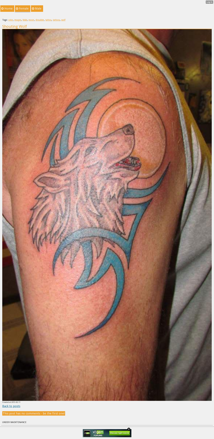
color (10, 20)
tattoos (56, 20)
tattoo (48, 20)
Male (25, 20)
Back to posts (11, 406)
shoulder (39, 20)
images (17, 20)
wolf (63, 20)
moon (31, 20)
